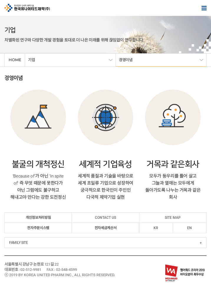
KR (156, 228)
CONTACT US (105, 218)
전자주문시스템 (38, 228)
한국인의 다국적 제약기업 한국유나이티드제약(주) (27, 8)
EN (189, 228)
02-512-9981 (30, 269)
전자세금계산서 (105, 228)
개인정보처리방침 (38, 218)
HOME (15, 59)
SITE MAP (173, 218)
